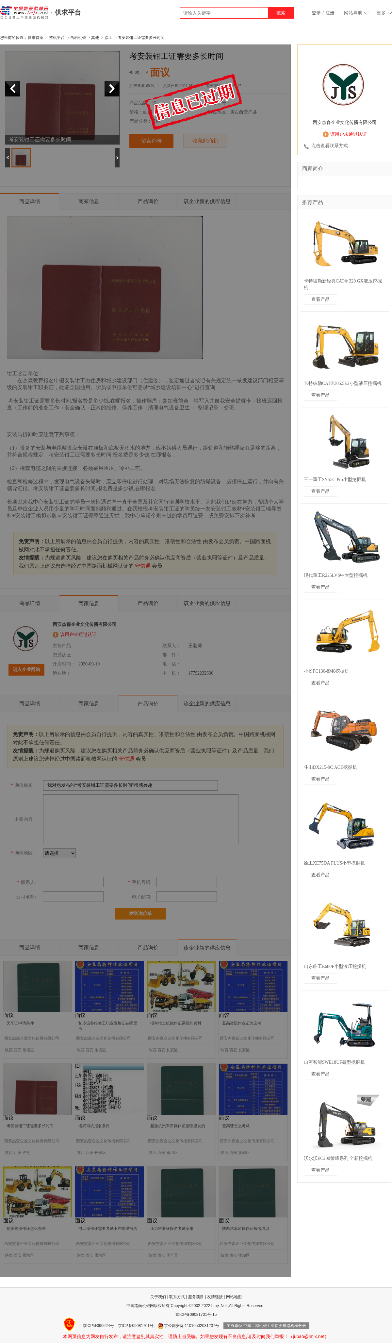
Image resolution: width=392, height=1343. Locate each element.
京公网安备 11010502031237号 (188, 1325)
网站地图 (234, 1297)
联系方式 (177, 1297)
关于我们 (158, 1297)
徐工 (108, 37)
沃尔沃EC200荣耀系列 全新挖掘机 (338, 1158)
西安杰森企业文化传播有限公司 (345, 122)
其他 (95, 37)
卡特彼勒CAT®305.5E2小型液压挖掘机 (343, 383)
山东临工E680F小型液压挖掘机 (335, 966)
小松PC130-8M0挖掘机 (326, 671)
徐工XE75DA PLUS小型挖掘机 (334, 863)
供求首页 (35, 37)
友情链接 (215, 1297)
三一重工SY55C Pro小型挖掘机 (335, 479)
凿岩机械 (78, 37)
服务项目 (196, 1297)
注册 (330, 12)
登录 (316, 12)
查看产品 (320, 299)
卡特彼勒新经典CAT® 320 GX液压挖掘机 (343, 284)
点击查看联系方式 (329, 145)
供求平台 (68, 12)
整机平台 (57, 37)
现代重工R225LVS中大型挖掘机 (336, 575)
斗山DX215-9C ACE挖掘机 (330, 767)
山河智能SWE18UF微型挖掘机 (334, 1062)
